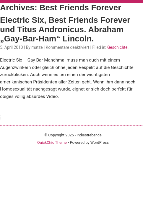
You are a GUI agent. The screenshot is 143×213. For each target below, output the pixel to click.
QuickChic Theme (52, 142)
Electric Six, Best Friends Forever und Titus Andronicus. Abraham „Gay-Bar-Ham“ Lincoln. (65, 29)
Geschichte (117, 47)
